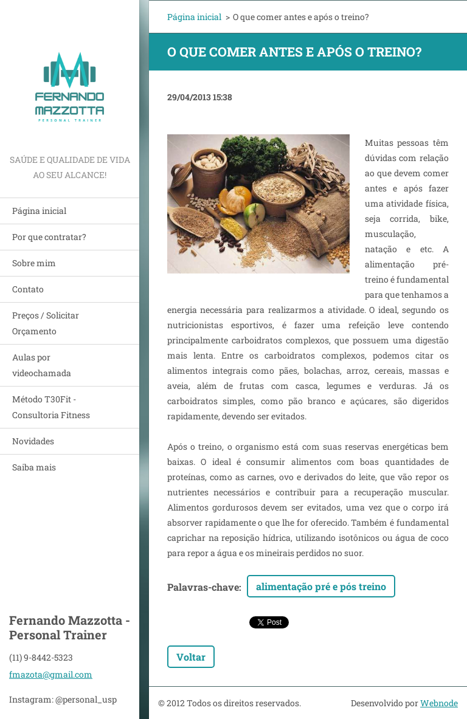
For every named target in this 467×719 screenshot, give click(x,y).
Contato (28, 289)
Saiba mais (34, 467)
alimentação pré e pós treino (321, 586)
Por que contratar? (49, 237)
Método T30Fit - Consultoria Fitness (51, 407)
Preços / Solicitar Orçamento (45, 323)
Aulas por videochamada (41, 365)
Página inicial (39, 210)
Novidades (33, 441)
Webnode (439, 703)
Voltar (191, 656)
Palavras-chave (203, 586)
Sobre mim (34, 263)
